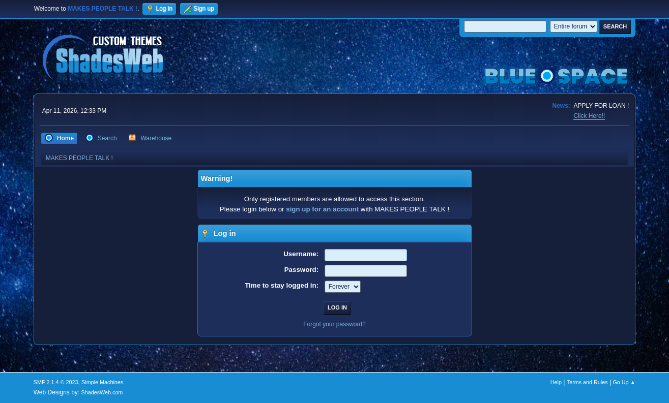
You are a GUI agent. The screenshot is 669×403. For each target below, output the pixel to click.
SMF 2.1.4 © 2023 (56, 382)
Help (556, 382)
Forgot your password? (334, 324)
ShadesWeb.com (102, 392)
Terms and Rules (587, 382)
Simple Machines (102, 382)
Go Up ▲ (624, 382)
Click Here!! (589, 115)
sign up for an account (322, 209)
